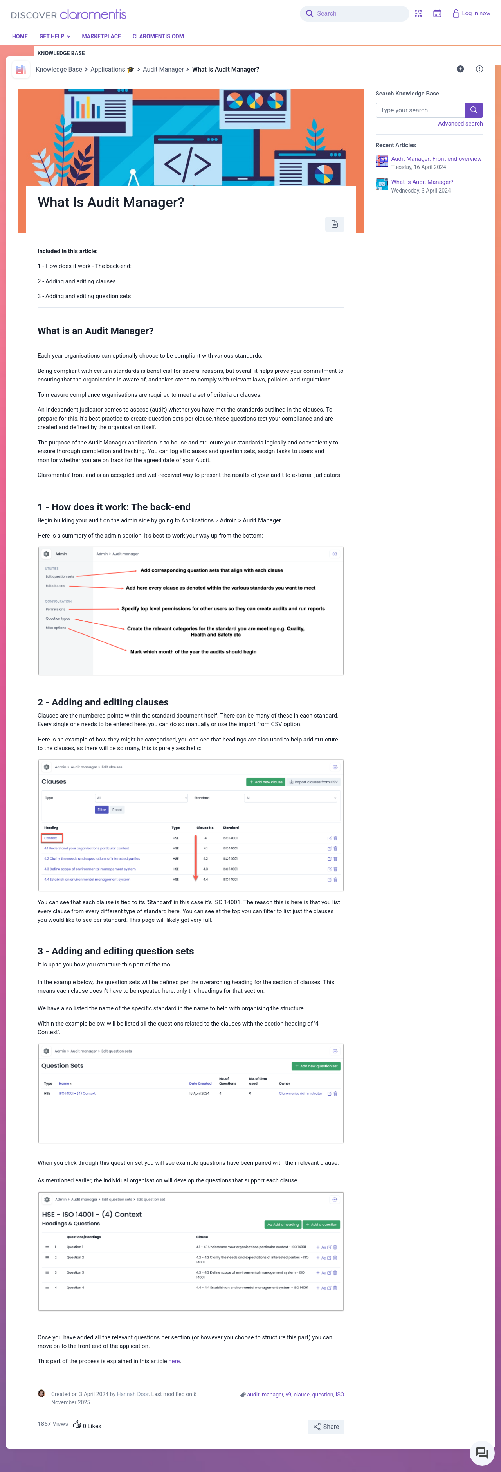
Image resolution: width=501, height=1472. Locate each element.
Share (326, 1426)
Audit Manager (163, 69)
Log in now (471, 13)
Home (20, 36)
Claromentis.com (158, 36)
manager (272, 1394)
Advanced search (460, 123)
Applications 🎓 (112, 69)
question (322, 1394)
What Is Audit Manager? (437, 186)
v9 (289, 1394)
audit (253, 1394)
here (174, 1361)
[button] (418, 13)
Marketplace (101, 36)
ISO (340, 1394)
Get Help (52, 36)
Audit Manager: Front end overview (437, 163)
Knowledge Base (59, 69)
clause (302, 1394)
